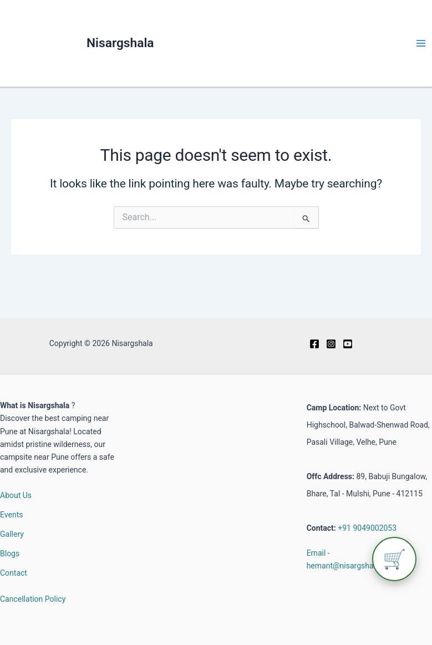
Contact (13, 572)
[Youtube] (348, 344)
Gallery (12, 534)
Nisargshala (120, 42)
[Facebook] (314, 344)
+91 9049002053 (367, 528)
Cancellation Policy (32, 599)
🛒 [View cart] (394, 559)
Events (11, 514)
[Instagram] (331, 344)
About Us (16, 495)
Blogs (9, 553)
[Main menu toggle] (420, 43)
